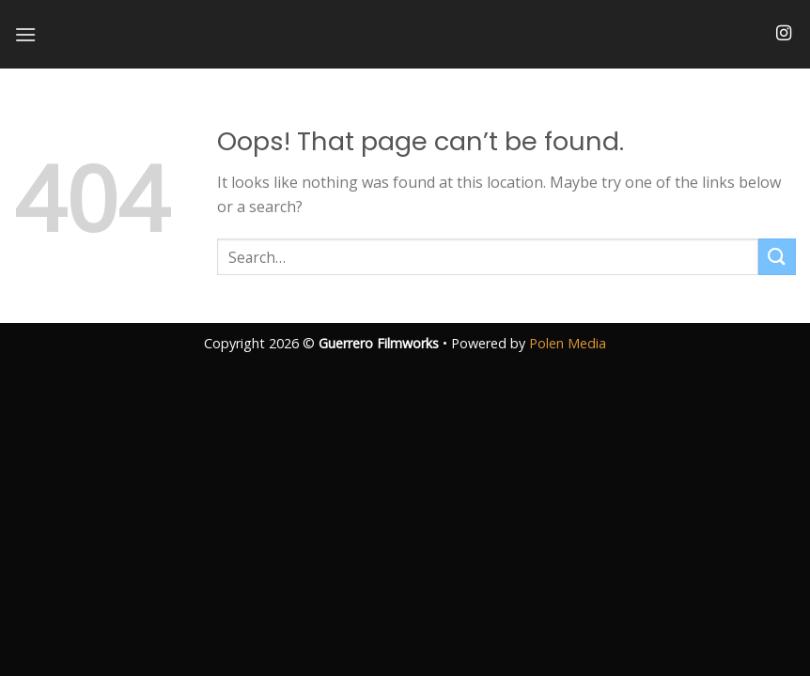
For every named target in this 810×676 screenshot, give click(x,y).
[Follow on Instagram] (783, 33)
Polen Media (567, 343)
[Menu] (25, 34)
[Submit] (777, 256)
